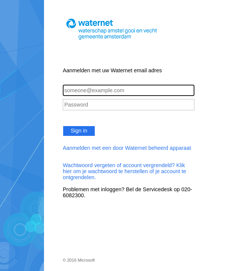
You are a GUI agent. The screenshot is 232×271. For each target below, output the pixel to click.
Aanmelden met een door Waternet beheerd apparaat (127, 148)
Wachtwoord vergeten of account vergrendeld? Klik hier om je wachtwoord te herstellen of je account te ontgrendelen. (124, 171)
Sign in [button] (79, 131)
